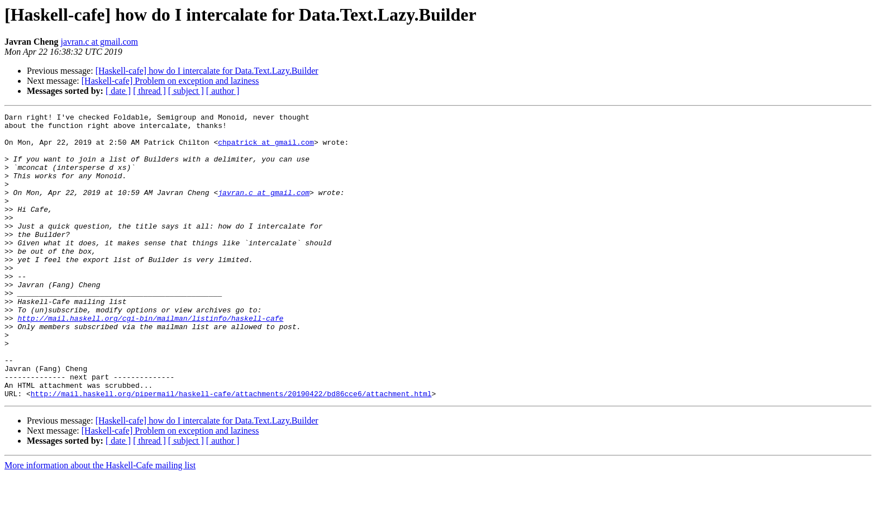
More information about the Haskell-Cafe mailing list (100, 522)
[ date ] (118, 91)
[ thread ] (149, 91)
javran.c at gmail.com (99, 41)
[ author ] (223, 91)
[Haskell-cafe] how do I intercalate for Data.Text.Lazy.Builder (207, 70)
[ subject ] (186, 91)
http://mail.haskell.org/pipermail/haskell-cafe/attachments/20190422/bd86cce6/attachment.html (231, 450)
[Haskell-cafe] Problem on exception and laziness (170, 81)
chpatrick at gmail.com (266, 149)
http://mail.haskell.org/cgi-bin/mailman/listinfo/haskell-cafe (150, 360)
